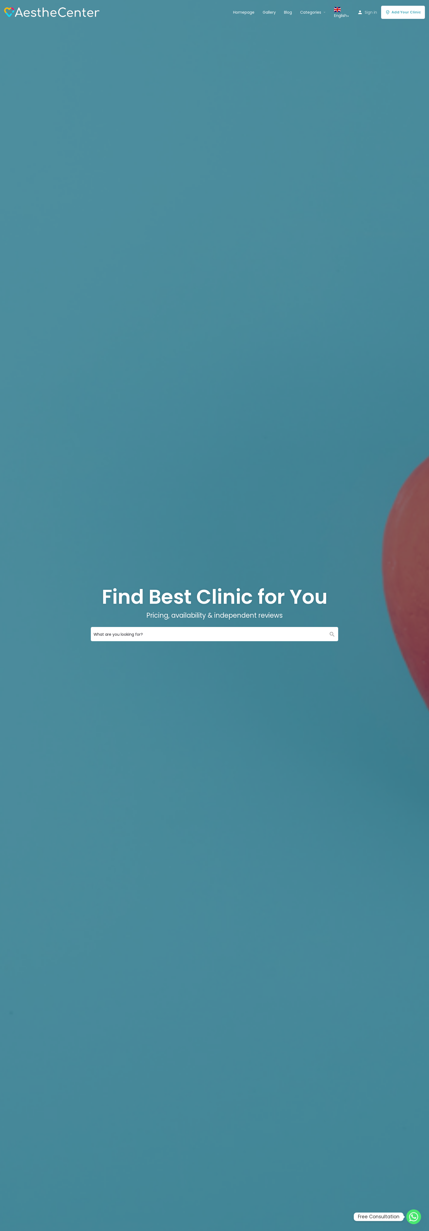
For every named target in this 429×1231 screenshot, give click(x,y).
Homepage (243, 12)
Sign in (371, 12)
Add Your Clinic (403, 12)
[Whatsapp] (413, 1216)
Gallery (269, 12)
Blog (288, 12)
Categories (310, 12)
